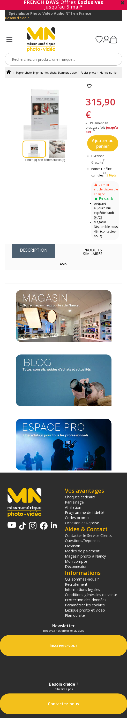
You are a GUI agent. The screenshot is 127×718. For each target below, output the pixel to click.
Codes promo (77, 517)
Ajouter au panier (103, 143)
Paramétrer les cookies (85, 604)
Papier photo (88, 72)
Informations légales (82, 589)
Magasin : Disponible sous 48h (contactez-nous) (106, 229)
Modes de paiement (82, 550)
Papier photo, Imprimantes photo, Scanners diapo (46, 72)
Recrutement (76, 584)
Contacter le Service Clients (88, 535)
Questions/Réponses (82, 540)
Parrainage (74, 502)
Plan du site (75, 615)
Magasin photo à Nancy (85, 556)
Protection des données (85, 599)
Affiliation (73, 507)
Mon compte (76, 561)
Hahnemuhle (108, 72)
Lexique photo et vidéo (85, 610)
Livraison (72, 545)
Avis (63, 263)
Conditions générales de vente (91, 594)
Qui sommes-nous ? (82, 579)
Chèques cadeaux (80, 496)
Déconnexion (76, 566)
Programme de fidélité (84, 512)
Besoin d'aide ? (17, 18)
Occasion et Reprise (82, 522)
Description (34, 250)
